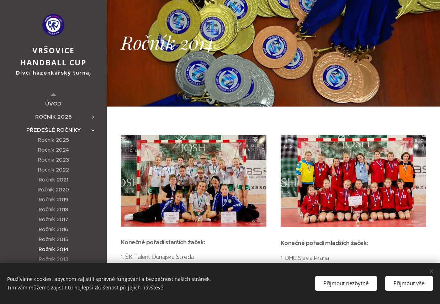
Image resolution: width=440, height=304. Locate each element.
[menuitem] (53, 103)
